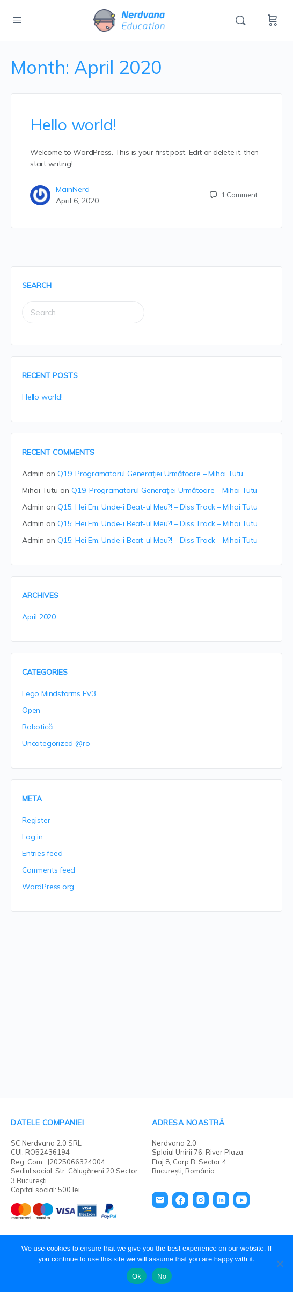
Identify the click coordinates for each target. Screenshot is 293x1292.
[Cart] (273, 20)
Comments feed (48, 870)
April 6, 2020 (77, 200)
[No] (279, 1263)
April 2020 (39, 617)
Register (36, 820)
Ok (136, 1276)
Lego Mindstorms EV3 (59, 693)
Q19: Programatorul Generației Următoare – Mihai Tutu (150, 473)
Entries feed (42, 853)
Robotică (37, 727)
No (161, 1276)
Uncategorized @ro (56, 743)
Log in (32, 836)
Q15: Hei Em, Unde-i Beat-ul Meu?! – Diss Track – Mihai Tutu (157, 507)
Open (31, 710)
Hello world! (73, 124)
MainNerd (73, 189)
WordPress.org (48, 886)
